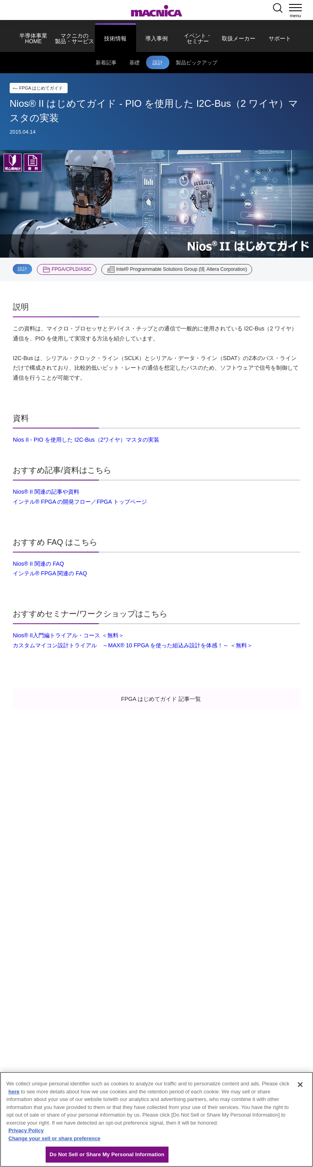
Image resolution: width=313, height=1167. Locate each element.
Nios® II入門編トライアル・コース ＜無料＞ (68, 635)
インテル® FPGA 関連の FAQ (50, 573)
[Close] (300, 1084)
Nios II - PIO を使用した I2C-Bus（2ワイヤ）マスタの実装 (86, 439)
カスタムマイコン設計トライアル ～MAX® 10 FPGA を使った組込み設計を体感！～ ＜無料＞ (133, 645)
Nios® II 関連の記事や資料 (46, 491)
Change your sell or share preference (54, 1138)
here (13, 1092)
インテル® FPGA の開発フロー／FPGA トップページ (80, 501)
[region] (156, 1119)
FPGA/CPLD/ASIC (71, 269)
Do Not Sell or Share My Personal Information (107, 1154)
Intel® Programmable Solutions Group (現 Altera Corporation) (181, 269)
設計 (22, 269)
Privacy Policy (26, 1130)
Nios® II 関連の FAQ (38, 563)
